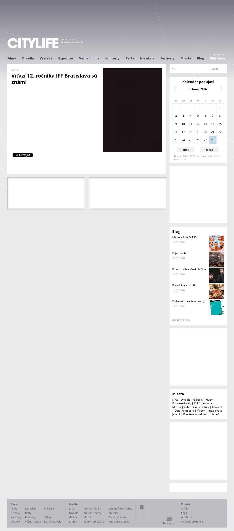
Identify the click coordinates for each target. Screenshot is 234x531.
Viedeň (215, 414)
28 (212, 140)
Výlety (201, 411)
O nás (184, 508)
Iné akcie (147, 58)
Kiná (175, 400)
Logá (184, 513)
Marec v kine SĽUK (184, 237)
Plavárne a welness (195, 414)
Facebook (141, 507)
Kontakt (186, 504)
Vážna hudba (89, 58)
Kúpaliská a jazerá (119, 521)
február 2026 (198, 89)
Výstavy (46, 58)
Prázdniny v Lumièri (184, 285)
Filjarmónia (179, 253)
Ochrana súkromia (192, 521)
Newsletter (169, 523)
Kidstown (217, 58)
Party (130, 58)
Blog (200, 58)
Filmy (11, 58)
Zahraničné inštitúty (196, 407)
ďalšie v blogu (181, 320)
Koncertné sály (181, 403)
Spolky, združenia (94, 521)
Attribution (187, 517)
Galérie (198, 400)
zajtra (209, 150)
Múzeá (176, 407)
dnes (186, 150)
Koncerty (112, 58)
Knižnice (217, 407)
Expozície (65, 58)
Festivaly (167, 58)
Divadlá (28, 58)
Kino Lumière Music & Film (189, 269)
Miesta (186, 58)
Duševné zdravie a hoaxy (188, 301)
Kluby (209, 400)
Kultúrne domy (203, 403)
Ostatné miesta (184, 411)
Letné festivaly (52, 521)
